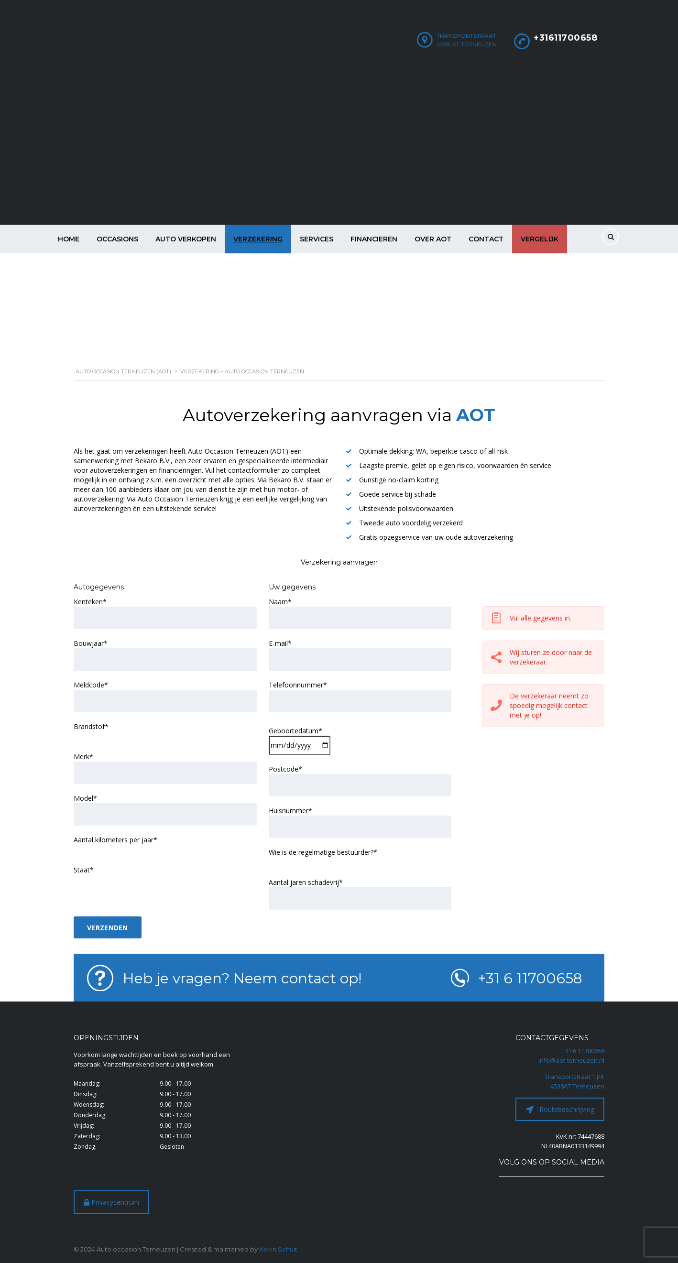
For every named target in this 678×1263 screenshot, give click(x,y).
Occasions (117, 239)
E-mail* (280, 643)
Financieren (373, 239)
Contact (486, 239)
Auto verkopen (185, 239)
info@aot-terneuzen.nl (571, 1060)
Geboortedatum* (295, 730)
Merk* (83, 756)
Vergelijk (539, 239)
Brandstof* (91, 726)
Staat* (84, 869)
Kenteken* (90, 601)
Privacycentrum (111, 1202)
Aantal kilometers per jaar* (115, 839)
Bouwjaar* (91, 643)
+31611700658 (565, 38)
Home (68, 239)
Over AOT (433, 239)
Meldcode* (91, 684)
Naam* (280, 601)
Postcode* (285, 768)
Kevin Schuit (278, 1249)
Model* (85, 798)
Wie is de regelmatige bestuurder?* (323, 852)
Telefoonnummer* (298, 684)
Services (316, 239)
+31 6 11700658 (582, 1050)
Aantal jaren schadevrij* (306, 882)
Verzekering (258, 239)
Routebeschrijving (560, 1109)
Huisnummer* (290, 810)
